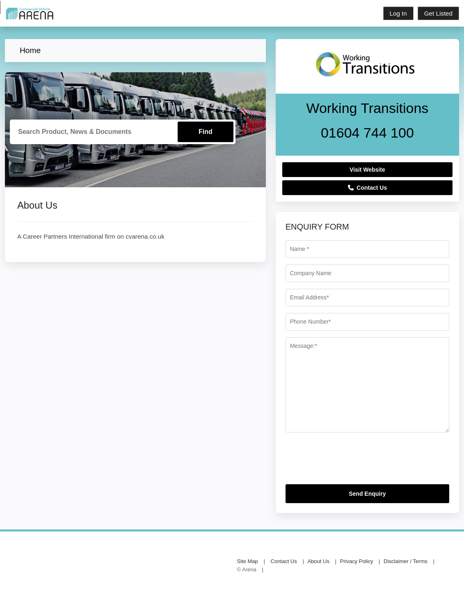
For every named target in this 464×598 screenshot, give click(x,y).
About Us (318, 561)
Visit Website (367, 169)
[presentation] (348, 462)
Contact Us (367, 187)
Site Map (247, 561)
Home (30, 50)
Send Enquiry (367, 493)
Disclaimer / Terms (405, 561)
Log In (398, 13)
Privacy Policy (356, 561)
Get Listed (438, 13)
